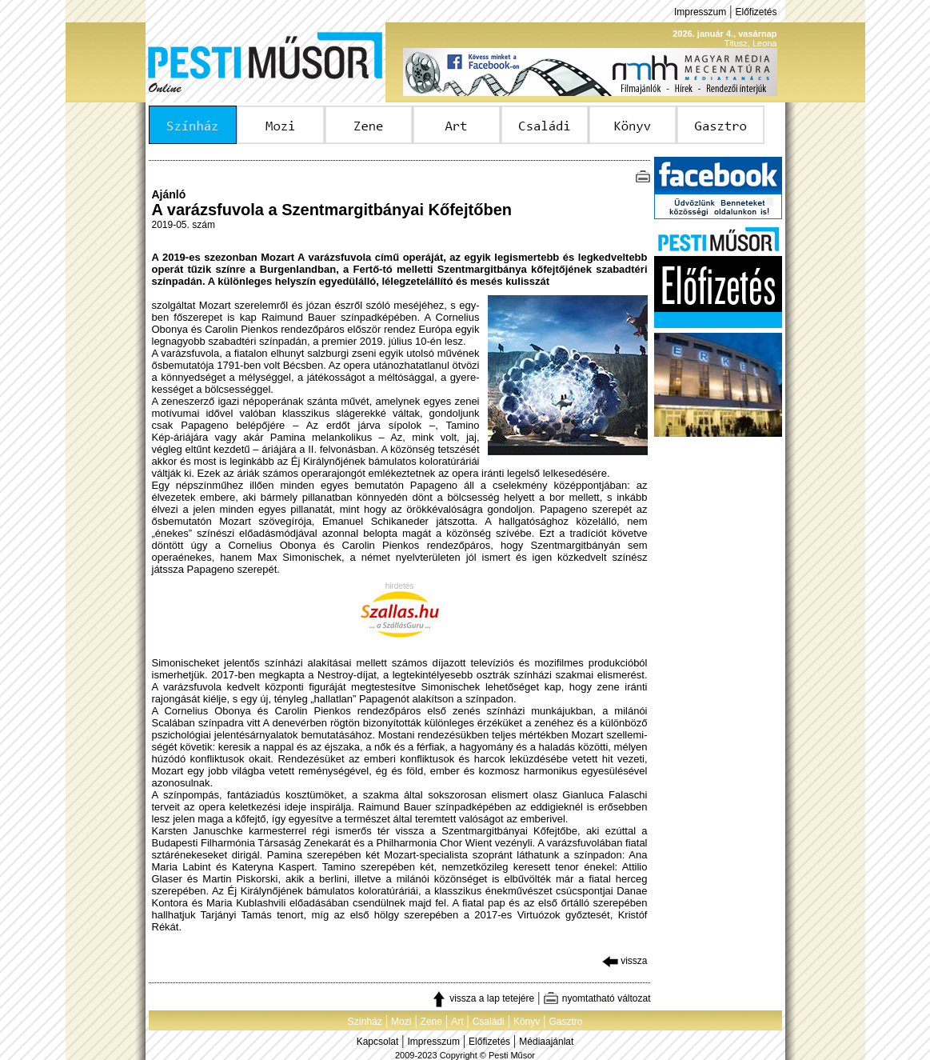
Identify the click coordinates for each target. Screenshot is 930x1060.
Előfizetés (755, 12)
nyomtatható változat (596, 998)
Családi (489, 1021)
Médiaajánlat (546, 1041)
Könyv (526, 1021)
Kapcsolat (378, 1041)
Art (457, 1021)
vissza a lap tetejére (482, 998)
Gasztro (566, 1021)
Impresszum (700, 12)
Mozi (401, 1021)
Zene (431, 1021)
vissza (625, 960)
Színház (364, 1021)
